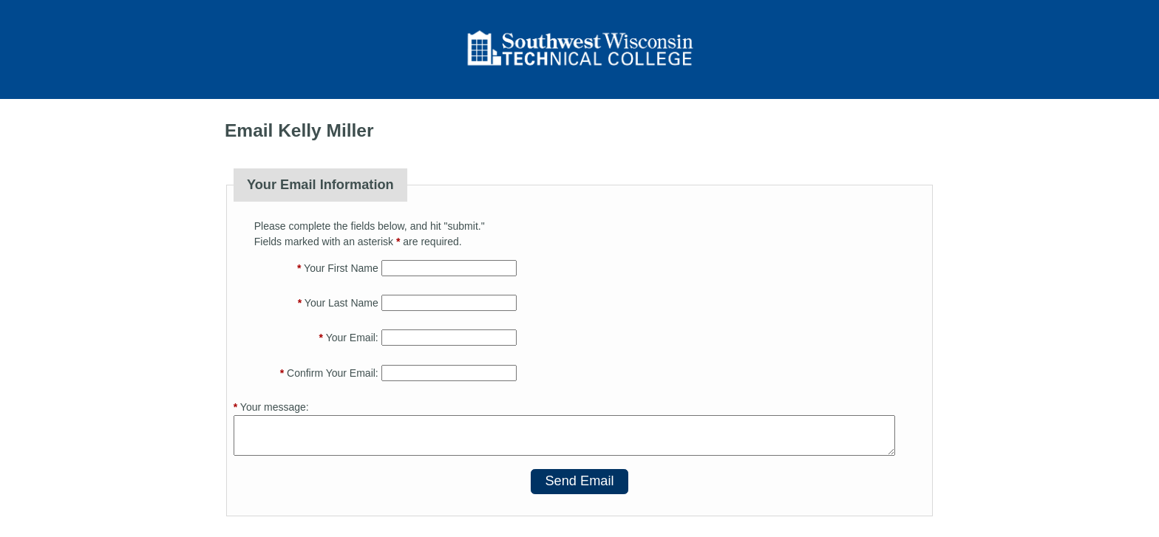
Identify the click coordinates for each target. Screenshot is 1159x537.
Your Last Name (338, 303)
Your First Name (337, 268)
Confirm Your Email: (329, 373)
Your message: (271, 407)
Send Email (579, 480)
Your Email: (348, 337)
